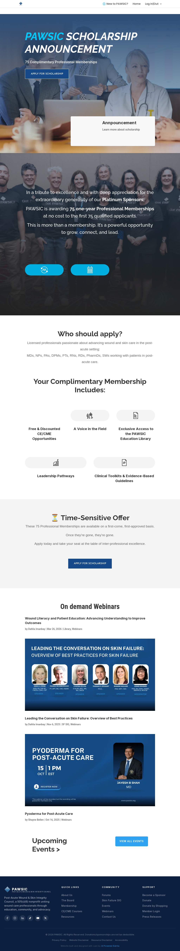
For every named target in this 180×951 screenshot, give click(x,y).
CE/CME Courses (71, 911)
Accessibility (121, 940)
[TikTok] (30, 918)
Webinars (77, 629)
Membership (69, 905)
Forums (106, 895)
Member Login (151, 911)
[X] (46, 918)
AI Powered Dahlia (110, 946)
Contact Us (109, 916)
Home (137, 4)
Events (106, 905)
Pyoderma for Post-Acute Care (49, 814)
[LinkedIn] (22, 918)
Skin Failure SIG (111, 900)
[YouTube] (38, 918)
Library (67, 629)
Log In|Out (151, 4)
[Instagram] (15, 918)
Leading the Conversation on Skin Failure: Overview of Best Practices (79, 718)
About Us (66, 895)
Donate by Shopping (155, 905)
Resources (67, 916)
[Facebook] (7, 918)
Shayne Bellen (36, 819)
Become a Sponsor (153, 895)
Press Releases (151, 916)
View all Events (132, 841)
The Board (67, 900)
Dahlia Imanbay (36, 629)
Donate (146, 900)
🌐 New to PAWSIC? (115, 4)
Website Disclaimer (79, 940)
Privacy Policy (59, 940)
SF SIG (65, 724)
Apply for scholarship (47, 74)
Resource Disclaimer (101, 940)
